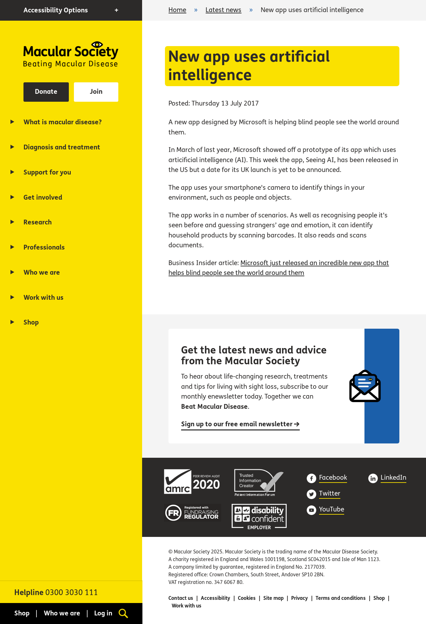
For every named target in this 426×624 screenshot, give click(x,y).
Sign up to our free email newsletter (240, 424)
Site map (273, 598)
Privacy (299, 598)
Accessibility (215, 598)
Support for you (47, 172)
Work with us (43, 298)
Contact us (180, 598)
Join (96, 92)
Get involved (42, 198)
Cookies (247, 598)
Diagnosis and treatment (61, 147)
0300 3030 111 (71, 592)
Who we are (41, 273)
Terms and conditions (341, 598)
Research (37, 222)
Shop (31, 322)
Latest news (223, 10)
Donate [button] (46, 92)
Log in (103, 613)
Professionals (44, 247)
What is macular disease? (62, 122)
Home (70, 54)
